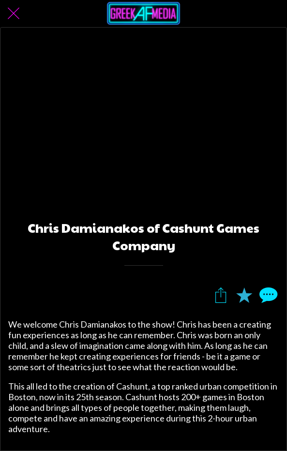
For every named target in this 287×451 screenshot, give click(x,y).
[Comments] (267, 294)
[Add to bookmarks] (244, 294)
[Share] (220, 294)
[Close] (13, 13)
